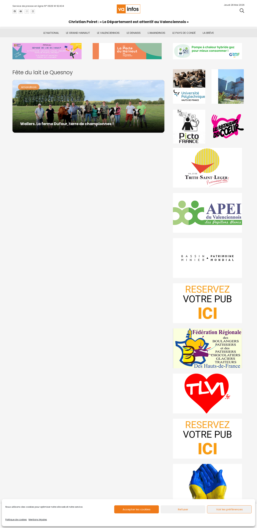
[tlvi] (209, 393)
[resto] (228, 126)
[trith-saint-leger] (209, 168)
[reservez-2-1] (209, 439)
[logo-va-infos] (128, 8)
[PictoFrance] (189, 126)
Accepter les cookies (136, 509)
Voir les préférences (229, 509)
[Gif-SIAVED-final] (228, 86)
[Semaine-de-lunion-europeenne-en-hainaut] (48, 51)
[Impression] (209, 213)
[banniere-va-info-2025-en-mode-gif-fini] (209, 51)
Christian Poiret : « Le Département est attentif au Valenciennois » (129, 21)
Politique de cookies (16, 519)
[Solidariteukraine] (209, 484)
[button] (242, 10)
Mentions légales (38, 519)
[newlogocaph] (128, 51)
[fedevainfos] (209, 348)
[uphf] (189, 86)
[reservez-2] (209, 303)
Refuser (183, 509)
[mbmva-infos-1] (209, 258)
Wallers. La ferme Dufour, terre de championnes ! (67, 123)
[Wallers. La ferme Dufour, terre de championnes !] (88, 106)
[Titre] (14, 11)
